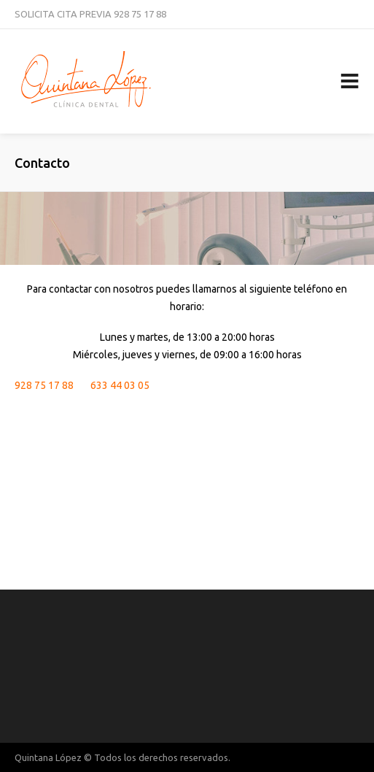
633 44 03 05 (119, 385)
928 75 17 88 (140, 14)
